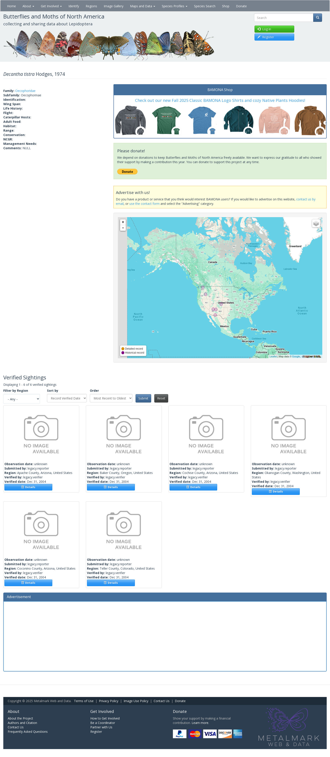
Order (94, 390)
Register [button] (265, 37)
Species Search (204, 6)
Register (96, 731)
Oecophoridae (25, 91)
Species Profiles (174, 6)
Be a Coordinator (102, 723)
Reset (161, 398)
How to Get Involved (105, 718)
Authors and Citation (22, 723)
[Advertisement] (165, 636)
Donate (241, 6)
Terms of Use (84, 701)
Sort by (52, 390)
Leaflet (273, 356)
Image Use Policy (136, 701)
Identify (73, 6)
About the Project (20, 718)
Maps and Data (142, 6)
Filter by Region (15, 390)
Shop (225, 6)
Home (11, 6)
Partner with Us (101, 727)
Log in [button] (264, 29)
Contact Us (162, 701)
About (28, 6)
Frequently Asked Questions (28, 731)
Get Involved (51, 6)
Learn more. (200, 723)
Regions (91, 6)
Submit (143, 398)
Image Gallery (113, 6)
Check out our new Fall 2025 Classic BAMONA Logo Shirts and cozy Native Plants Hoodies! (220, 100)
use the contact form (144, 203)
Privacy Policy (108, 701)
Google (296, 356)
